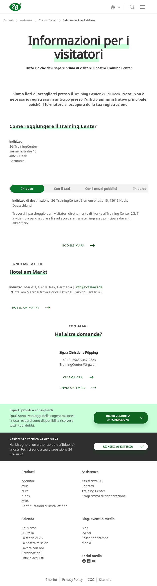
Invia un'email (79, 387)
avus (24, 486)
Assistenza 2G (92, 481)
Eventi (86, 533)
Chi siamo (28, 528)
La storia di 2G (32, 538)
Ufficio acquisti (32, 558)
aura (24, 491)
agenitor (27, 481)
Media (86, 543)
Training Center (48, 20)
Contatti (88, 486)
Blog (85, 528)
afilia (25, 501)
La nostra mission (34, 543)
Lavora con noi (32, 548)
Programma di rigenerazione (104, 496)
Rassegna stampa (95, 538)
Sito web (8, 20)
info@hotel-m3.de (88, 287)
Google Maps (78, 245)
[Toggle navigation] (142, 7)
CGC (91, 579)
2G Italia (27, 533)
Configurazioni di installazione (44, 506)
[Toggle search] (132, 7)
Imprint (51, 579)
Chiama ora (78, 377)
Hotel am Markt (31, 307)
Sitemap (105, 579)
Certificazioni (31, 553)
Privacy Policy (72, 579)
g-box (25, 496)
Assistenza (26, 20)
